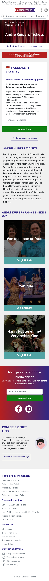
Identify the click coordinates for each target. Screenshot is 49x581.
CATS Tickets (7, 520)
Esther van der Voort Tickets (14, 495)
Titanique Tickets (9, 508)
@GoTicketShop (13, 561)
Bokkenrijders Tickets (11, 484)
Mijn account (7, 529)
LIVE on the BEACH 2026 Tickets (15, 491)
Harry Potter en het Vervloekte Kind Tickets (20, 512)
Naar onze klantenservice (16, 456)
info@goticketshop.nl (16, 554)
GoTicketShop (13, 565)
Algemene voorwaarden (12, 540)
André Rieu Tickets (10, 488)
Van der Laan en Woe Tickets (14, 505)
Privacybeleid (7, 544)
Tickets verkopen (9, 533)
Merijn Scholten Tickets (12, 516)
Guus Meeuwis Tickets (11, 480)
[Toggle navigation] (6, 10)
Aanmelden (24, 129)
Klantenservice (8, 537)
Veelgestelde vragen (15, 557)
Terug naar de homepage (24, 138)
